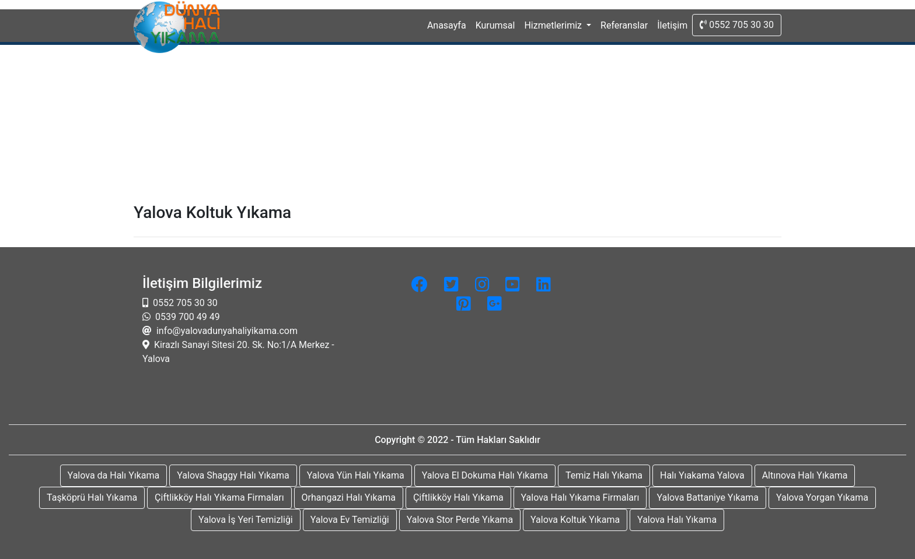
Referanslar (624, 25)
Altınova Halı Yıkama (805, 475)
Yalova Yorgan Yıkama (822, 497)
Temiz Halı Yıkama (603, 475)
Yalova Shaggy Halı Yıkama (233, 475)
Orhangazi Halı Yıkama (349, 497)
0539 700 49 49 (186, 316)
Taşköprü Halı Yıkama (92, 497)
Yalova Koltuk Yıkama (575, 519)
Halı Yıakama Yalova (702, 475)
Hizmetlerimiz (554, 25)
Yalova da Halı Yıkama (114, 475)
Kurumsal (495, 25)
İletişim (672, 25)
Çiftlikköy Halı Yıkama (458, 497)
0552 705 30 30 (737, 24)
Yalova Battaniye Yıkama (707, 497)
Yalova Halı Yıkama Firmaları (580, 497)
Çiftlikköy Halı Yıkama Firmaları (219, 497)
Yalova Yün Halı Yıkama (355, 475)
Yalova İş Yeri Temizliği (245, 519)
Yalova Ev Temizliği (349, 519)
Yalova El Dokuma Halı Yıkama (485, 475)
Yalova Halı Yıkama (677, 519)
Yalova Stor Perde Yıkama (460, 519)
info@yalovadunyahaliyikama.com (226, 330)
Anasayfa (449, 24)
